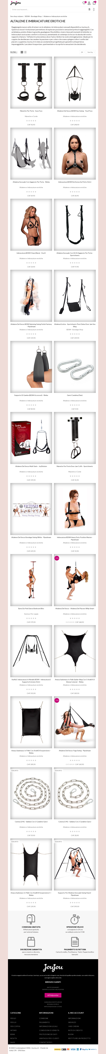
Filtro (13, 52)
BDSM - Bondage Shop (75, 330)
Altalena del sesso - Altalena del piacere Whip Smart (74, 608)
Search (89, 9)
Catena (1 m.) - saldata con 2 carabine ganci (74, 822)
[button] (53, 995)
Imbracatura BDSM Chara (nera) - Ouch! (31, 253)
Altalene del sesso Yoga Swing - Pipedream (75, 751)
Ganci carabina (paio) (75, 395)
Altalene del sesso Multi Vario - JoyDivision (31, 466)
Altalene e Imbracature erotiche (75, 116)
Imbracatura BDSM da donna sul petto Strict (74, 182)
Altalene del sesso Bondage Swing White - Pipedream (31, 537)
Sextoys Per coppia (31, 614)
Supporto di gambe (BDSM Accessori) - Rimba (31, 395)
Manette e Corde (31, 116)
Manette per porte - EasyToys (31, 111)
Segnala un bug (53, 1004)
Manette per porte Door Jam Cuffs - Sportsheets (75, 466)
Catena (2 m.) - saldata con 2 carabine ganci (31, 822)
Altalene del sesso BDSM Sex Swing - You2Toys (75, 111)
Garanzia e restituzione (53, 1002)
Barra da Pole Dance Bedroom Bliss (31, 608)
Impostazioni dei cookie (53, 1006)
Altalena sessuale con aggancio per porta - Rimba (31, 182)
